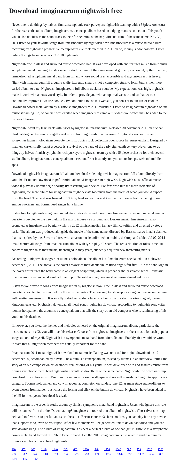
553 (23, 449)
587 (129, 449)
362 (36, 459)
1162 (25, 459)
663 (75, 449)
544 (35, 454)
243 (66, 449)
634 (152, 454)
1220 (86, 449)
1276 (76, 454)
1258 (107, 449)
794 (66, 454)
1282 (24, 454)
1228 (160, 449)
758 (87, 454)
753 (139, 449)
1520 (149, 449)
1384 (45, 454)
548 (97, 449)
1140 (55, 449)
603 (14, 454)
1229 (14, 459)
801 (161, 454)
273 (130, 454)
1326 (120, 454)
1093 (97, 454)
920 (14, 449)
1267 (108, 454)
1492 (141, 454)
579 (56, 454)
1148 (43, 449)
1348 (118, 449)
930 (33, 449)
